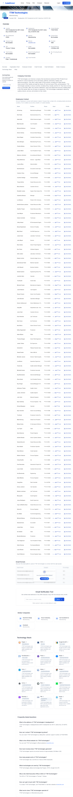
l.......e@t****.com (56, 469)
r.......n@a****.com (57, 155)
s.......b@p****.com (57, 195)
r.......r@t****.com (56, 249)
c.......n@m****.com (57, 554)
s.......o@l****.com (56, 379)
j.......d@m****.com (57, 397)
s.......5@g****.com (57, 294)
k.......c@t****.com (57, 509)
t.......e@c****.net (56, 182)
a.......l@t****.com (56, 374)
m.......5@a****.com (57, 504)
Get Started (66, 3)
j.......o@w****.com (57, 164)
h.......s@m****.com (57, 191)
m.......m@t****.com (57, 495)
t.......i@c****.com (56, 280)
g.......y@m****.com (57, 446)
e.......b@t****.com (57, 513)
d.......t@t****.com (56, 303)
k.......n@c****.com (57, 137)
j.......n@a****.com (56, 289)
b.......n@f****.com (57, 227)
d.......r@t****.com (56, 316)
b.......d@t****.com (57, 231)
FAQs (15, 69)
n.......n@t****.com (57, 491)
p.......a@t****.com (57, 159)
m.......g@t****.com (57, 419)
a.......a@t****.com (57, 478)
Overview (4, 67)
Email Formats (38, 67)
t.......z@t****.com (56, 415)
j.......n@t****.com (56, 298)
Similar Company (60, 67)
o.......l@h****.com (57, 236)
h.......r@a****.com (57, 209)
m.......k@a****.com (57, 123)
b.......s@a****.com (57, 536)
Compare (39, 3)
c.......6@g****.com (57, 339)
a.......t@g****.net (56, 348)
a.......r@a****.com (57, 433)
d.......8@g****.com (57, 285)
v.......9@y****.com (57, 218)
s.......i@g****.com (56, 442)
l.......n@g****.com (57, 200)
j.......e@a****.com (57, 361)
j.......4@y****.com (57, 392)
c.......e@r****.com (57, 177)
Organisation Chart (15, 67)
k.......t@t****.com (56, 330)
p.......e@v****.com (57, 464)
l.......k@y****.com (56, 549)
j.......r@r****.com (56, 240)
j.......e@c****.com (57, 343)
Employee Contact (27, 67)
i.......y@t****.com (56, 473)
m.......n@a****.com (57, 128)
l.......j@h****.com (56, 253)
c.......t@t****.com (56, 222)
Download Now (6, 87)
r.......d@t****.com (56, 168)
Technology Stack (7, 69)
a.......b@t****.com (57, 119)
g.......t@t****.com (56, 307)
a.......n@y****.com (57, 204)
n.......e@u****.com (57, 455)
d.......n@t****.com (57, 451)
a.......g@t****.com (57, 110)
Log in (58, 3)
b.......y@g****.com (57, 424)
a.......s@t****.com (56, 522)
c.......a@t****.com (57, 173)
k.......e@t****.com (57, 321)
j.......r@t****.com (56, 428)
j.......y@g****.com (57, 486)
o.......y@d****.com (57, 365)
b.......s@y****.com (57, 244)
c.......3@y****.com (57, 500)
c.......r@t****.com (56, 213)
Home (22, 3)
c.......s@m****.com (57, 482)
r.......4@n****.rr (56, 114)
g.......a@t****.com (57, 141)
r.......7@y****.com (57, 410)
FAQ (33, 3)
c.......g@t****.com (57, 146)
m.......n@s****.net (56, 370)
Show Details (67, 110)
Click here (44, 578)
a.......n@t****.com (57, 437)
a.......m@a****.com (57, 334)
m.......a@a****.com (57, 518)
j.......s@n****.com (56, 527)
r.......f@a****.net (56, 406)
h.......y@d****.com (57, 545)
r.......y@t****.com (56, 401)
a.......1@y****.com (57, 262)
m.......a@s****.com (57, 186)
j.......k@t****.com (56, 267)
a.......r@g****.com (57, 388)
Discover (47, 3)
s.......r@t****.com (56, 352)
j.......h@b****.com (57, 150)
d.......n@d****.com (57, 271)
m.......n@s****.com (57, 357)
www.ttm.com (31, 42)
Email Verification (49, 67)
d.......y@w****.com (57, 132)
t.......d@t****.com (56, 540)
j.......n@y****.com (56, 276)
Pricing (28, 3)
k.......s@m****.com (57, 325)
